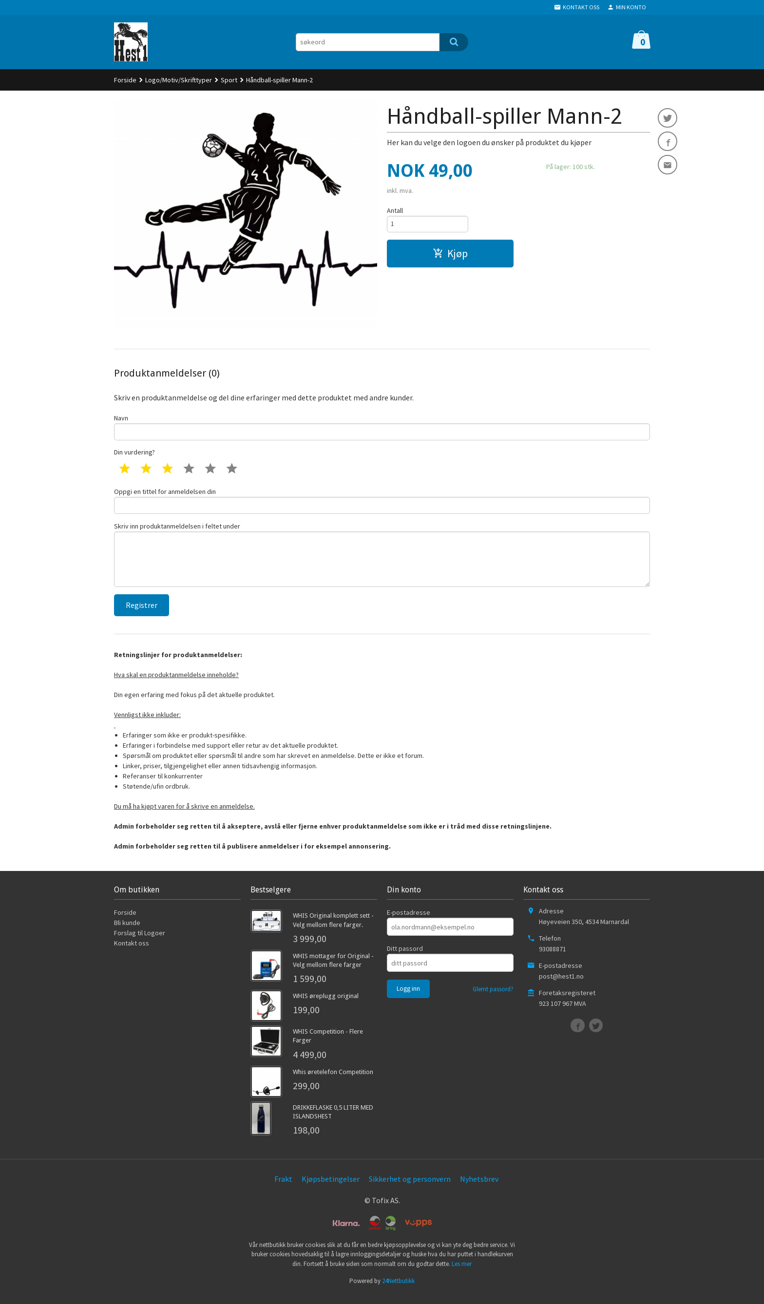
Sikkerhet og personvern (410, 1187)
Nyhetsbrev (479, 1187)
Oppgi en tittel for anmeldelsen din (382, 503)
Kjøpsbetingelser (331, 1187)
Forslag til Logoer (139, 941)
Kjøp (450, 255)
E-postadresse (408, 921)
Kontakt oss (131, 951)
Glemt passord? (493, 998)
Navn (382, 427)
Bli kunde (127, 931)
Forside (125, 80)
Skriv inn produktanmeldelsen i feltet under (382, 560)
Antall (395, 210)
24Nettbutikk (398, 1289)
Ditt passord (405, 957)
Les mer (462, 1272)
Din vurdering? (134, 454)
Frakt (283, 1187)
